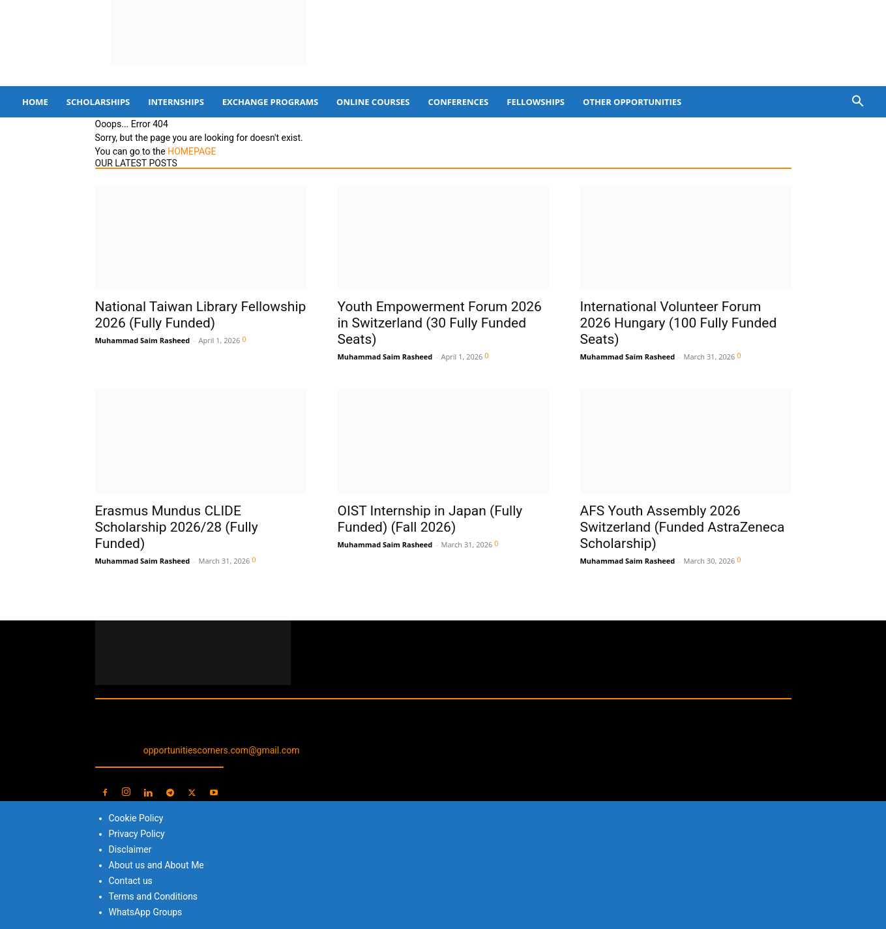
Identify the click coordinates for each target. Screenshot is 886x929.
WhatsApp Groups (146, 912)
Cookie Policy (136, 818)
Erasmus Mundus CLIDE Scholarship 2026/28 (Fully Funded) (176, 527)
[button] (857, 103)
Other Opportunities (632, 102)
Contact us (131, 881)
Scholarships (98, 102)
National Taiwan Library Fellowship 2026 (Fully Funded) (200, 315)
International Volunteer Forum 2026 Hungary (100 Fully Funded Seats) (678, 323)
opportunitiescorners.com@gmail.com (221, 750)
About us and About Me (156, 865)
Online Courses (372, 102)
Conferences (458, 102)
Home (35, 102)
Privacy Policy (137, 834)
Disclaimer (130, 849)
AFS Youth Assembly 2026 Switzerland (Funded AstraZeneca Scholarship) (682, 527)
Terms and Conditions (153, 896)
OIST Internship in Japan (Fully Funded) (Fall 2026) (430, 519)
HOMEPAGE (192, 151)
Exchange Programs (270, 102)
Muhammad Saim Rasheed (142, 340)
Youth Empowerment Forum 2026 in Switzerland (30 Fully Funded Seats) (440, 323)
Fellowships (536, 102)
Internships (176, 102)
